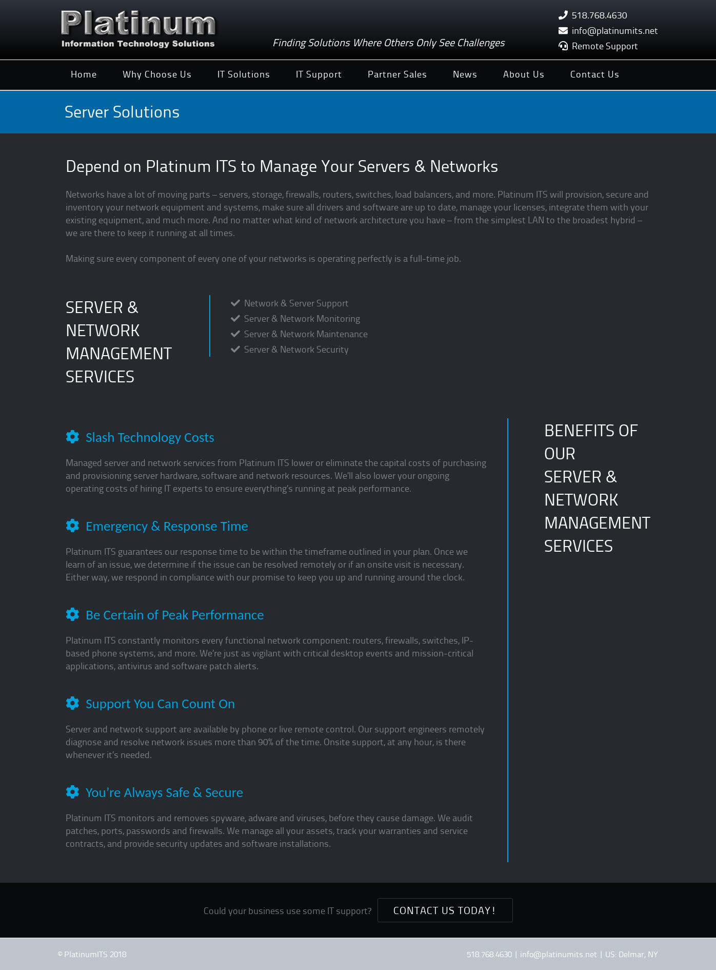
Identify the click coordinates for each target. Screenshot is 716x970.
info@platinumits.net (615, 30)
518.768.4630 (599, 14)
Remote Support (605, 45)
